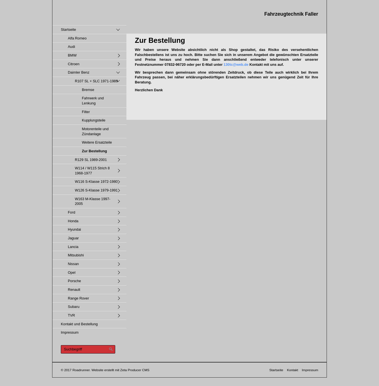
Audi (71, 47)
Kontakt (292, 370)
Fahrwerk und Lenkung (93, 100)
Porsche (74, 281)
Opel (71, 272)
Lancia (73, 247)
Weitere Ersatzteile (97, 142)
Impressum (69, 332)
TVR (71, 315)
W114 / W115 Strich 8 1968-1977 (92, 170)
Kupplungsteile (93, 120)
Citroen (73, 64)
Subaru (73, 307)
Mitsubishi (76, 255)
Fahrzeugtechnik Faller (291, 14)
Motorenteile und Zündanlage (95, 131)
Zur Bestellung (94, 151)
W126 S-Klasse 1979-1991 (96, 190)
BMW (72, 55)
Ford (71, 212)
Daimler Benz (78, 72)
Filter (86, 112)
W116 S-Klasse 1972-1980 (96, 181)
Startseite (68, 29)
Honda (73, 221)
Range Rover (78, 298)
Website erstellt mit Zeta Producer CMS (120, 370)
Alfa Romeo (77, 38)
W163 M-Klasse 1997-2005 (92, 201)
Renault (74, 289)
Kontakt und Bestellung (79, 324)
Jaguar (73, 238)
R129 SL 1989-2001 (91, 160)
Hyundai (74, 229)
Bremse (88, 90)
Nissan (73, 264)
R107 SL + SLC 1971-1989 (96, 81)
